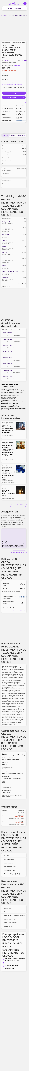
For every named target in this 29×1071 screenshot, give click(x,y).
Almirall (4, 246)
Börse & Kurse (4, 15)
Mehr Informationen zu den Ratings (15, 611)
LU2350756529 (7, 339)
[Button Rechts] (24, 97)
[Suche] (25, 8)
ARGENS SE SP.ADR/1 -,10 (10, 271)
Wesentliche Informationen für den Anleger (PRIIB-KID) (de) (15, 959)
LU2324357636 (7, 351)
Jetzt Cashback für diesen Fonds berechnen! (12, 84)
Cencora (4, 240)
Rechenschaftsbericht (11, 966)
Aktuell (9, 8)
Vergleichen (12, 97)
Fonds (10, 15)
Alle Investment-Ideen (18, 505)
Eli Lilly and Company (8, 222)
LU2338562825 (7, 358)
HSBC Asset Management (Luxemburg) (15, 62)
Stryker (4, 265)
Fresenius (5, 277)
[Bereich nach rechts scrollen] (24, 135)
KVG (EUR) (17, 65)
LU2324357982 (7, 370)
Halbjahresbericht (10, 968)
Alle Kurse (20, 135)
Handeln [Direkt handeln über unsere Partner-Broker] (14, 101)
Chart (13, 135)
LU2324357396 (7, 364)
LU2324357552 (7, 376)
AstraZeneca (6, 228)
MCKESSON (5, 234)
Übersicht (5, 135)
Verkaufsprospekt (10, 963)
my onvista (18, 8)
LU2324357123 (7, 333)
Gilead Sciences (7, 253)
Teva (3, 259)
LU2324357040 (7, 345)
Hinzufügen (14, 93)
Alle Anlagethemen (19, 552)
